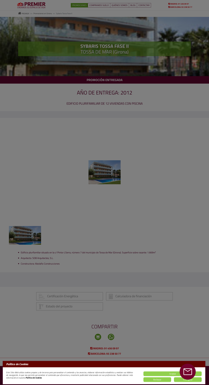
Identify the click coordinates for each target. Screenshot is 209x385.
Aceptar (172, 374)
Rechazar (157, 379)
